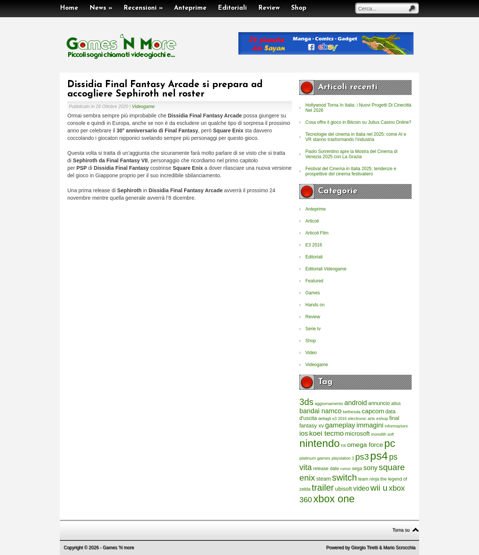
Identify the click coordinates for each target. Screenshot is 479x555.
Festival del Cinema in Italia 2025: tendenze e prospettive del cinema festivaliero (350, 171)
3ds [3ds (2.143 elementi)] (306, 402)
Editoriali (232, 8)
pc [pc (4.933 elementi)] (389, 443)
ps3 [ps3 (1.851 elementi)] (362, 457)
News (100, 8)
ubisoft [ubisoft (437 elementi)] (343, 488)
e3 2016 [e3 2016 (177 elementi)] (339, 418)
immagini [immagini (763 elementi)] (369, 425)
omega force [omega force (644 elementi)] (365, 444)
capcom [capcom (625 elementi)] (373, 411)
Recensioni (143, 8)
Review (269, 8)
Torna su (400, 530)
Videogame (143, 106)
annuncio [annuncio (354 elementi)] (379, 403)
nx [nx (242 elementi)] (343, 445)
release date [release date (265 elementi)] (326, 468)
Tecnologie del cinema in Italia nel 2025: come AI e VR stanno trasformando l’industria (355, 137)
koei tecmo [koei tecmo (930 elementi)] (326, 433)
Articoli (312, 221)
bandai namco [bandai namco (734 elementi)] (320, 411)
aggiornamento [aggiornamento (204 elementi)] (329, 403)
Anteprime (190, 8)
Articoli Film (317, 233)
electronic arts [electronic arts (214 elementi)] (361, 418)
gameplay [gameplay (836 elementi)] (340, 425)
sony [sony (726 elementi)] (370, 468)
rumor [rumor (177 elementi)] (345, 468)
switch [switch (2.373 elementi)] (344, 477)
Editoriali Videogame (326, 269)
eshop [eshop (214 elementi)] (382, 418)
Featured (314, 280)
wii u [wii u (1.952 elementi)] (379, 488)
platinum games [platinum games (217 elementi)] (314, 458)
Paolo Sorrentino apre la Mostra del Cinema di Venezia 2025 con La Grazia (351, 154)
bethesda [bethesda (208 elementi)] (351, 412)
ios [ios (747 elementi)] (303, 433)
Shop (298, 8)
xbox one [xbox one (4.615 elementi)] (333, 499)
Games (312, 292)
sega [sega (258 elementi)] (357, 468)
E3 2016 (313, 245)
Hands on (314, 304)
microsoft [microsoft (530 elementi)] (357, 433)
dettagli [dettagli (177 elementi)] (324, 418)
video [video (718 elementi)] (361, 488)
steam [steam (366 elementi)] (323, 479)
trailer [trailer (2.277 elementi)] (323, 488)
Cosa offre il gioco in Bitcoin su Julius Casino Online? (358, 122)
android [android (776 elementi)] (355, 403)
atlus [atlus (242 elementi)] (396, 403)
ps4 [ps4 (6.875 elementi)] (379, 456)
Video (311, 352)
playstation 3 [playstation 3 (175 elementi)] (343, 458)
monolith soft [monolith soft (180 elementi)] (382, 434)
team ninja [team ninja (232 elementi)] (368, 479)
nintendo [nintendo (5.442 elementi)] (319, 443)
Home (69, 8)
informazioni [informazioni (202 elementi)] (396, 426)
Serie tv (313, 328)
